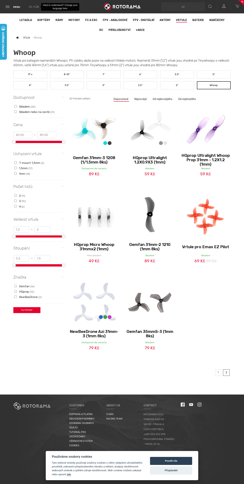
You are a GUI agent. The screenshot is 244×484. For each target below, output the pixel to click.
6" (140, 74)
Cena (38, 124)
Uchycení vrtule (38, 153)
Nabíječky (217, 20)
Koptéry (43, 20)
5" (214, 74)
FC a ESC (91, 20)
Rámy (59, 20)
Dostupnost (38, 97)
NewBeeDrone (28, 297)
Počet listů (38, 186)
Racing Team (114, 418)
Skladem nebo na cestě (34, 112)
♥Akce (140, 30)
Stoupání (38, 247)
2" (177, 85)
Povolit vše (171, 460)
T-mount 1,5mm (29, 163)
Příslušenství (119, 30)
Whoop (214, 85)
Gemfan (24, 286)
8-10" (67, 74)
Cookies (74, 445)
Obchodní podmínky (82, 418)
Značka (38, 276)
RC (101, 30)
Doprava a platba (81, 414)
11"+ (30, 74)
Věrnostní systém (81, 441)
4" (30, 85)
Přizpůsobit (171, 470)
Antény (165, 20)
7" (104, 74)
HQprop (24, 291)
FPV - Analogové (115, 20)
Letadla (25, 20)
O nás (110, 414)
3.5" (67, 85)
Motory (74, 20)
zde (69, 474)
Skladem (24, 106)
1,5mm (23, 168)
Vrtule (181, 20)
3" (103, 85)
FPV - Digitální (143, 20)
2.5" (140, 85)
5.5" (177, 74)
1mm (22, 174)
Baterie (198, 20)
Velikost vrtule (38, 219)
